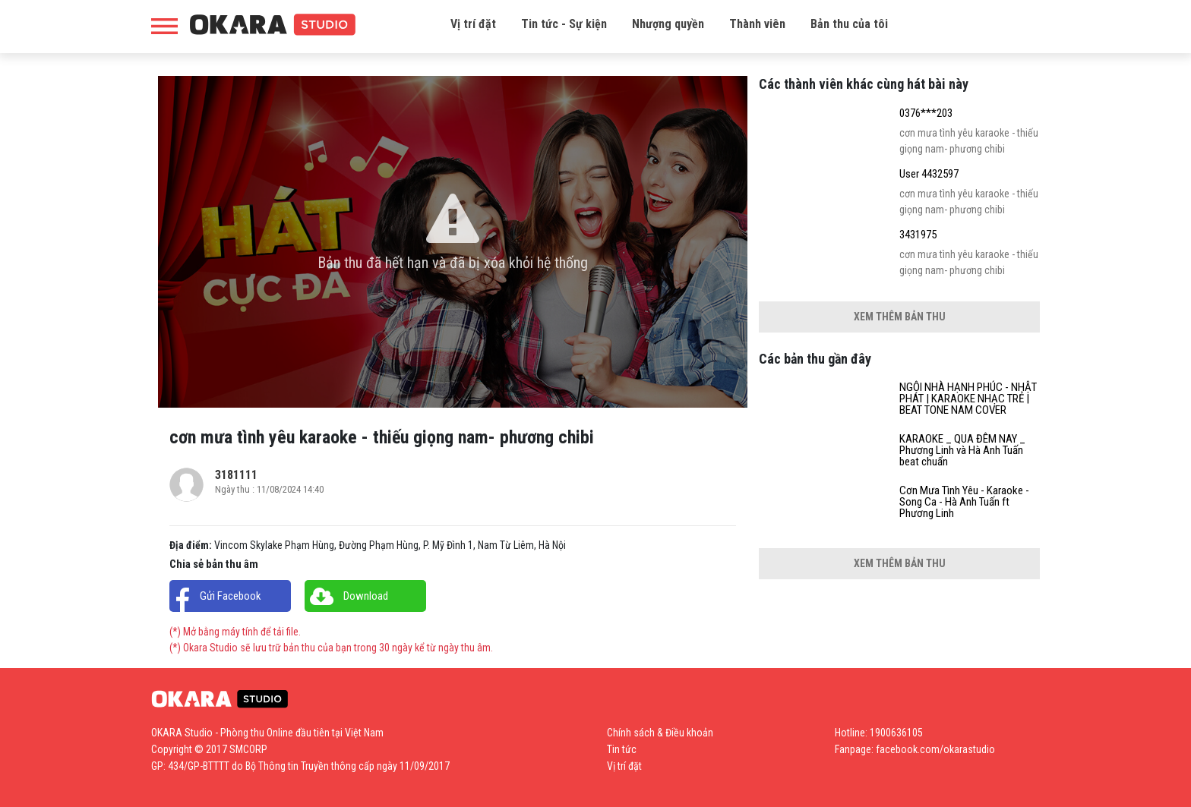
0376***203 (925, 113)
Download (365, 596)
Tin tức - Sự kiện (564, 24)
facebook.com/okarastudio (935, 749)
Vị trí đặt (473, 24)
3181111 (236, 475)
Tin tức (622, 749)
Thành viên (757, 24)
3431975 (918, 235)
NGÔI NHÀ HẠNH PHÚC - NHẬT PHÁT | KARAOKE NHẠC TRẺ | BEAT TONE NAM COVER (968, 399)
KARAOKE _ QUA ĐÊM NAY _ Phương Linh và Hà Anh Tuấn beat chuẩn (962, 450)
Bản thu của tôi (849, 24)
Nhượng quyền (668, 24)
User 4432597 (929, 174)
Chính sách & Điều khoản (660, 733)
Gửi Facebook (230, 596)
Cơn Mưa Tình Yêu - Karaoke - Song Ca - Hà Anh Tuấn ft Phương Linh (964, 502)
